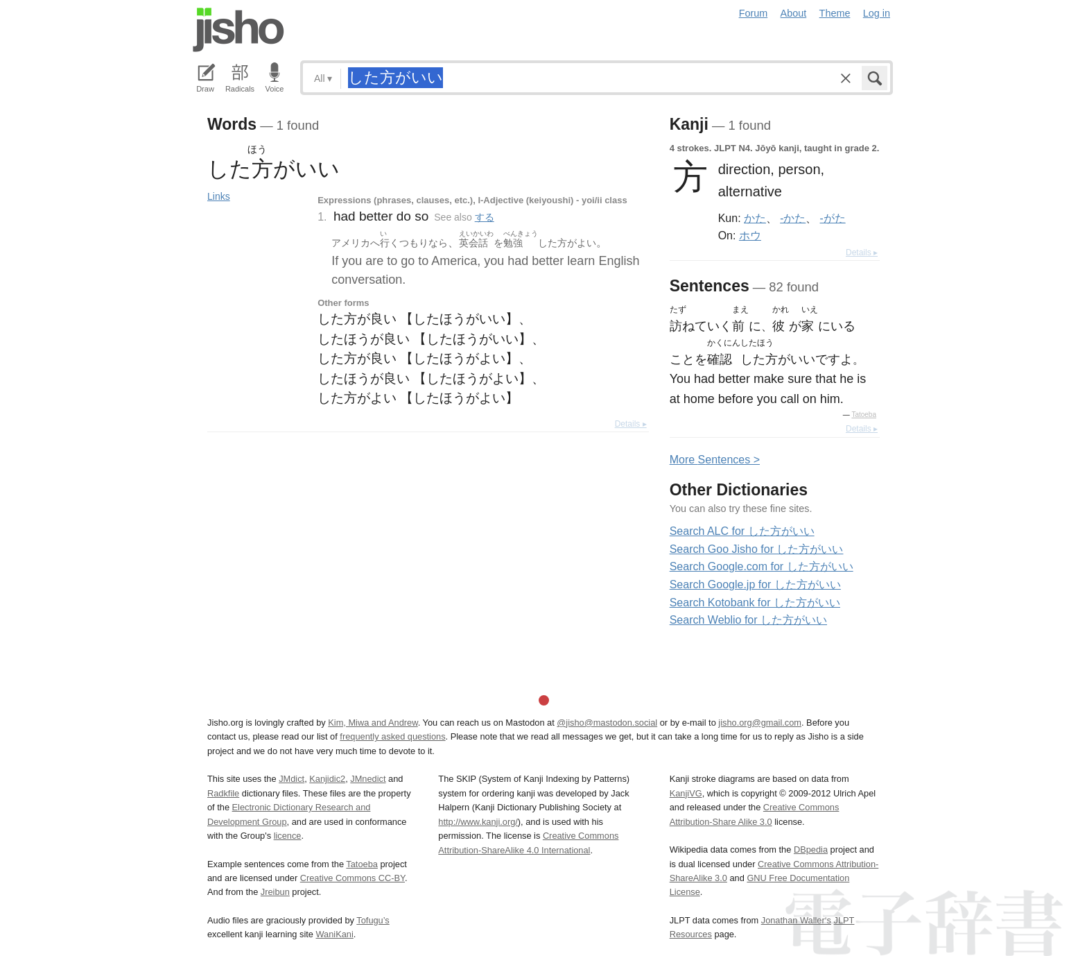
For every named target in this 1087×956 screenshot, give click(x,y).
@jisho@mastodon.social (607, 722)
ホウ (750, 235)
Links (218, 196)
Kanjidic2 (327, 779)
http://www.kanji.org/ (478, 822)
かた (755, 217)
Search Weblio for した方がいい (748, 620)
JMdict (291, 779)
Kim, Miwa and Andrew (372, 722)
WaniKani (335, 934)
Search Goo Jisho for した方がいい (757, 549)
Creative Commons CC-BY (352, 878)
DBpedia (811, 849)
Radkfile (223, 793)
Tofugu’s (372, 920)
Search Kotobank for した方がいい (755, 602)
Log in (876, 13)
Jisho (238, 30)
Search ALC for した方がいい (742, 531)
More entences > (715, 460)
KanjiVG (686, 793)
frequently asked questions (392, 736)
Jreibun (275, 892)
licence (288, 835)
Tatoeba (863, 414)
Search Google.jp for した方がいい (755, 584)
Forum (753, 13)
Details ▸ (631, 424)
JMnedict (367, 779)
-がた (833, 217)
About (794, 13)
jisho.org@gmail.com (759, 722)
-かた (793, 217)
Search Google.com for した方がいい (761, 566)
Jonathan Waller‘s (796, 920)
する (484, 217)
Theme (835, 13)
